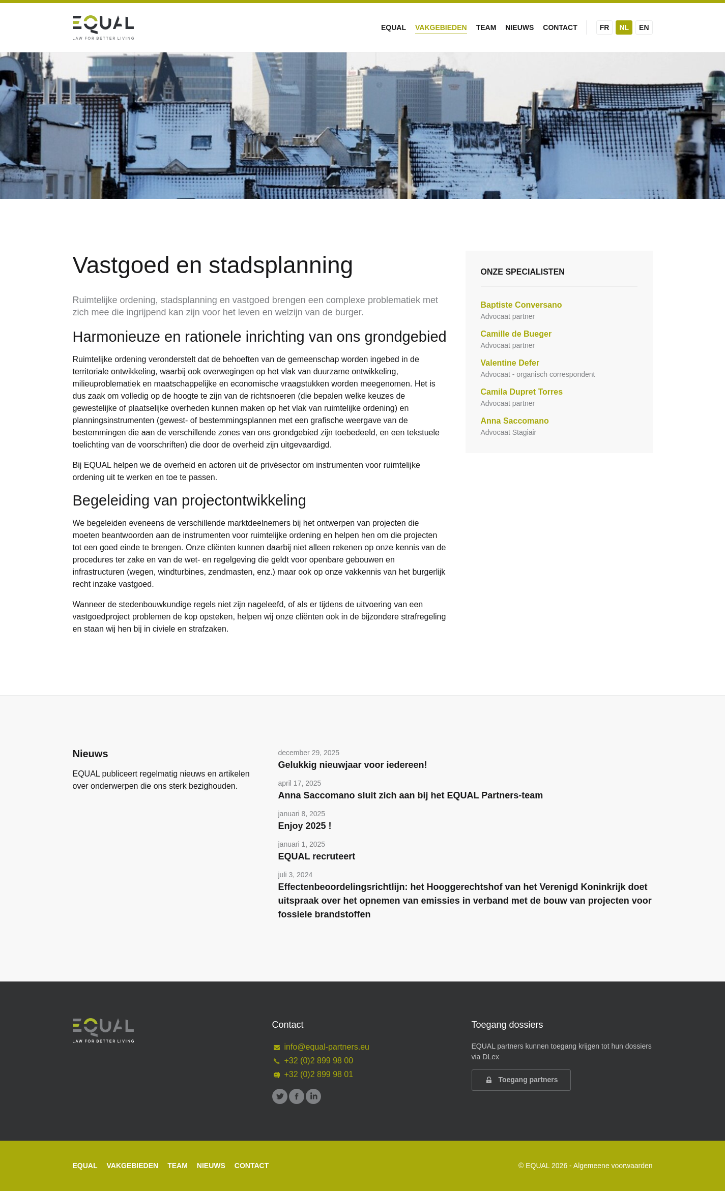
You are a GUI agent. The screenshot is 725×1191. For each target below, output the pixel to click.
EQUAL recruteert (317, 856)
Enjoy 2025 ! (305, 826)
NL (624, 27)
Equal (393, 27)
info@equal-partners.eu (320, 1047)
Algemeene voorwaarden (613, 1166)
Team (486, 27)
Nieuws (519, 27)
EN (644, 27)
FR (605, 27)
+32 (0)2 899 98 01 (313, 1074)
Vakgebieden (441, 27)
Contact (560, 27)
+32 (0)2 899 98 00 (313, 1060)
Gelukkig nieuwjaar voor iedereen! (352, 765)
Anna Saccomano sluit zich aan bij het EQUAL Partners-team (410, 795)
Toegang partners (521, 1080)
